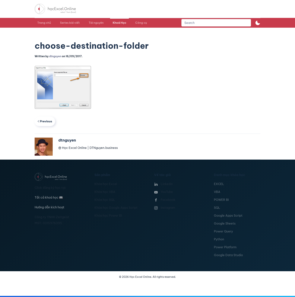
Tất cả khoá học (49, 197)
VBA (217, 192)
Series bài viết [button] (70, 22)
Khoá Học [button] (119, 22)
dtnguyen (55, 56)
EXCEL (219, 184)
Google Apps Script (228, 215)
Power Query (223, 231)
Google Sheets (225, 223)
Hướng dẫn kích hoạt (49, 207)
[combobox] (216, 23)
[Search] (216, 23)
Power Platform (225, 247)
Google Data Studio (228, 255)
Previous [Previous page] (45, 121)
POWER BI (221, 200)
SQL (217, 207)
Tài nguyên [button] (96, 22)
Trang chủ (44, 22)
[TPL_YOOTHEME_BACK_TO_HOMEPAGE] (59, 9)
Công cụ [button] (141, 22)
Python (219, 239)
